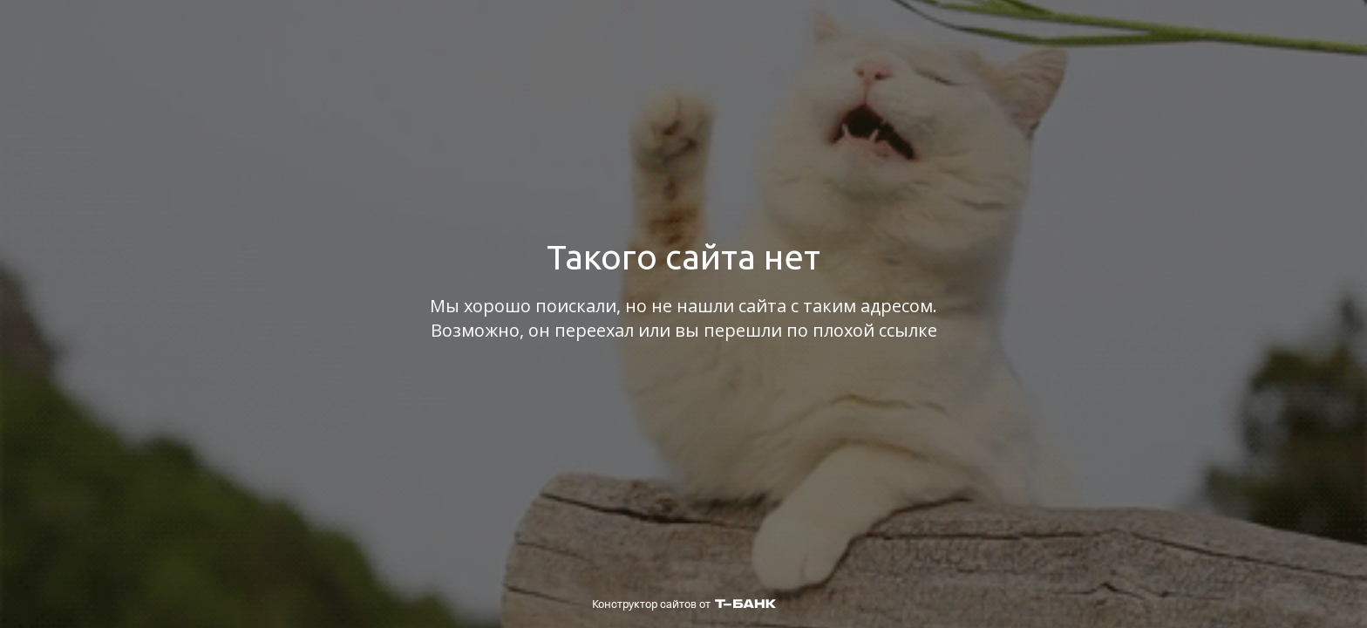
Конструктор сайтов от (684, 604)
